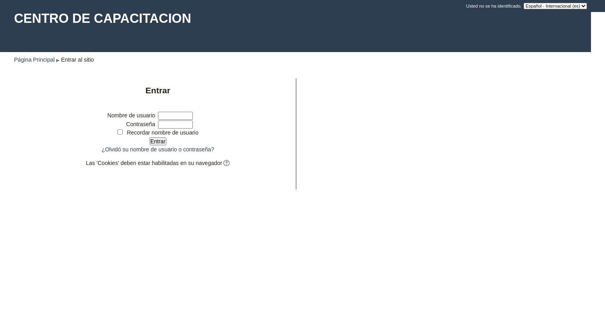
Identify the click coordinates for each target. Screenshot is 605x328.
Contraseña (141, 124)
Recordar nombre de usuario (162, 132)
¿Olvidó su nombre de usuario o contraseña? (157, 149)
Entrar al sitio (77, 59)
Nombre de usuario (131, 115)
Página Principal (34, 59)
